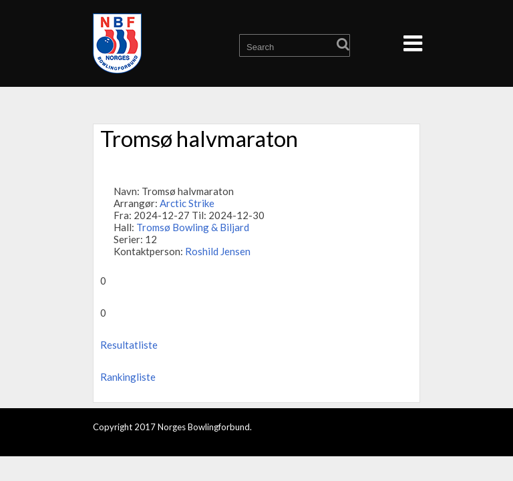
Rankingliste (128, 377)
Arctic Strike (187, 203)
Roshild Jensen (217, 251)
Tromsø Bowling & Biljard (192, 227)
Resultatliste (129, 345)
